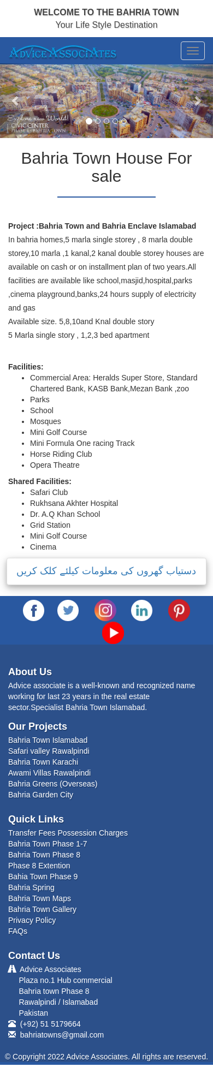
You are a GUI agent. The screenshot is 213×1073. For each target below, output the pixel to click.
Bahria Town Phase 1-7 (47, 843)
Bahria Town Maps (39, 898)
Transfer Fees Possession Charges (68, 832)
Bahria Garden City (40, 794)
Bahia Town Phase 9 (43, 876)
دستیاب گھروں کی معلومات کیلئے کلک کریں (106, 570)
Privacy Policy (32, 920)
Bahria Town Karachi (43, 762)
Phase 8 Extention (39, 865)
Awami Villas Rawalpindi (49, 772)
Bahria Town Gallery (42, 909)
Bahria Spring (31, 887)
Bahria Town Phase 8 (44, 854)
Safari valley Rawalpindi (49, 751)
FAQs (17, 931)
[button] (16, 100)
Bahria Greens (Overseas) (52, 783)
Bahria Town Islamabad (47, 740)
